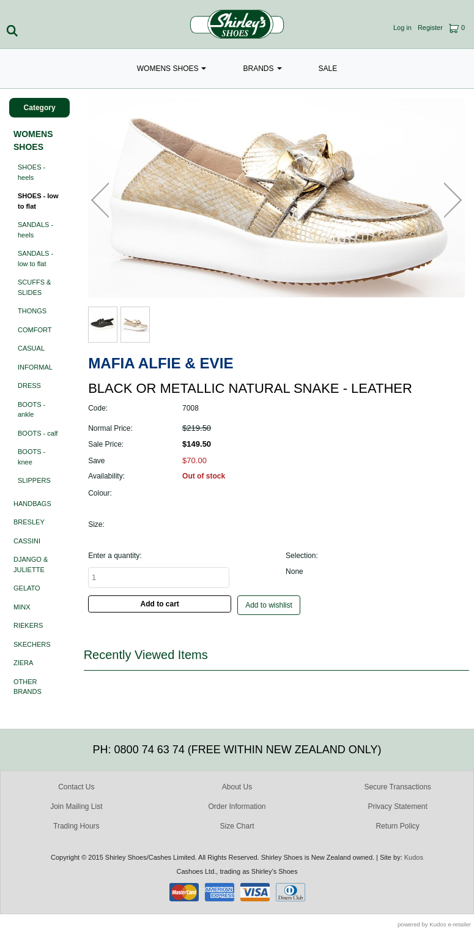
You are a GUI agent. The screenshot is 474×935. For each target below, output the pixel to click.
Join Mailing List (76, 806)
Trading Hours (76, 826)
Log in (402, 27)
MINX (22, 607)
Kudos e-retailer (450, 924)
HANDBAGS (32, 503)
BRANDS (262, 68)
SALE (328, 68)
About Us (237, 787)
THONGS (32, 311)
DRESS (29, 385)
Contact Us (76, 787)
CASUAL (31, 348)
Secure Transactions (397, 787)
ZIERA (23, 662)
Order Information (236, 806)
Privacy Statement (397, 806)
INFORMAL (35, 367)
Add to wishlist (268, 605)
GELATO (26, 588)
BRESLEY (29, 522)
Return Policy (397, 826)
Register (430, 27)
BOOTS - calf (37, 433)
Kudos (413, 857)
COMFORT (34, 329)
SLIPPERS (34, 480)
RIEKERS (28, 625)
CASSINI (26, 541)
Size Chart (237, 826)
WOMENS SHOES (172, 68)
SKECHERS (32, 644)
